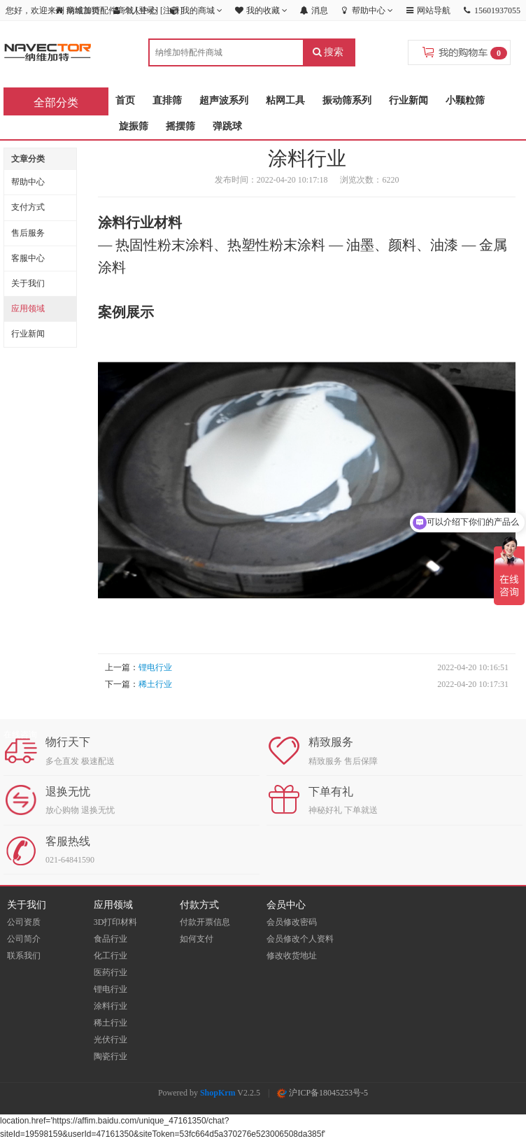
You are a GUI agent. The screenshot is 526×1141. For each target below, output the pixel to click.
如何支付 (196, 939)
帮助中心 (28, 182)
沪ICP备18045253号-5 (322, 1093)
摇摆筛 (180, 126)
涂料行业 (110, 1006)
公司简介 (24, 939)
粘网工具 (285, 100)
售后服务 (28, 233)
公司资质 (24, 922)
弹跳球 (227, 126)
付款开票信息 (205, 922)
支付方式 (28, 207)
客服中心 (28, 258)
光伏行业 (110, 1039)
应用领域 (28, 308)
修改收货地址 (291, 956)
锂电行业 (155, 667)
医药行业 (110, 972)
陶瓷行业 (110, 1056)
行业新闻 (408, 100)
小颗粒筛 (465, 100)
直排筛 (167, 100)
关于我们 (28, 283)
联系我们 (24, 956)
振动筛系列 (346, 100)
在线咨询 (20, 734)
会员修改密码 (291, 922)
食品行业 (110, 939)
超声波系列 (223, 100)
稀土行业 (155, 684)
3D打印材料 (116, 922)
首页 (125, 100)
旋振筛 (133, 126)
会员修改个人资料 (300, 939)
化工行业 (110, 956)
